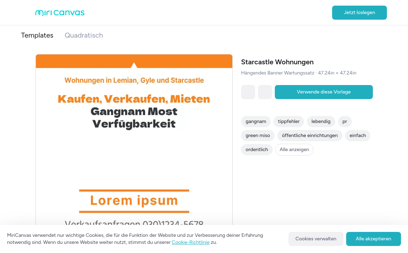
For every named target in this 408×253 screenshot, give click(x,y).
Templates (37, 35)
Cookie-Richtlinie (191, 242)
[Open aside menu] (28, 13)
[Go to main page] (60, 15)
